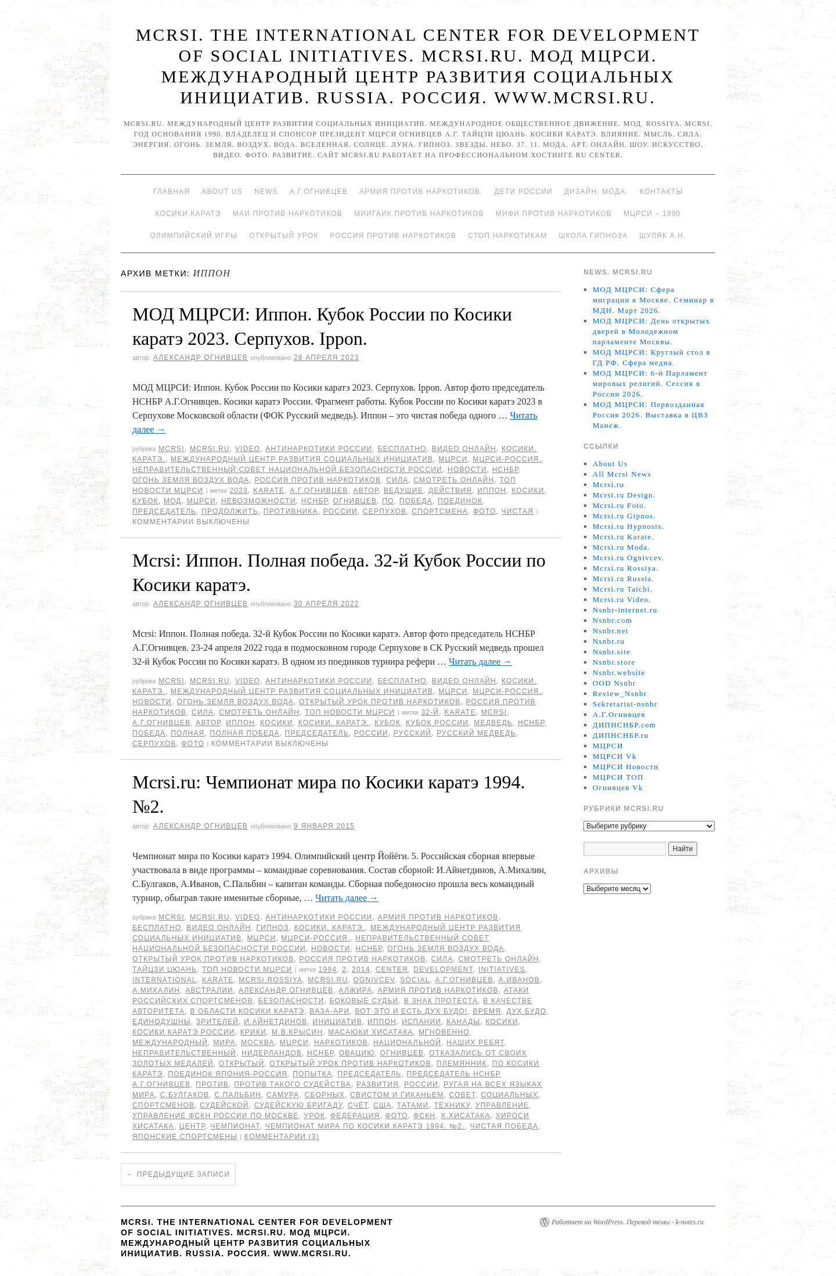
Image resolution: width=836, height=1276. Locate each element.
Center (392, 969)
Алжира (355, 990)
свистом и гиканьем (397, 1095)
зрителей (217, 1022)
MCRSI (171, 449)
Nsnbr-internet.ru (625, 609)
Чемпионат (235, 1126)
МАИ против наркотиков (288, 214)
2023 (238, 490)
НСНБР (505, 470)
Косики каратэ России (183, 1032)
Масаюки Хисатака (370, 1032)
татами (413, 1105)
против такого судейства (292, 1084)
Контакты (661, 192)
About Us (222, 192)
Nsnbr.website (619, 672)
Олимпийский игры (193, 236)
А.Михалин (156, 990)
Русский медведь (476, 733)
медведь (493, 723)
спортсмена (440, 511)
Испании (421, 1022)
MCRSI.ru (328, 980)
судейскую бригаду (298, 1105)
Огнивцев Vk (618, 787)
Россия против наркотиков (393, 236)
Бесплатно (401, 449)
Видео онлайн (464, 449)
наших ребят (475, 1043)
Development (443, 969)
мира (224, 1043)
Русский (412, 733)
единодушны (161, 1022)
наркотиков (341, 1043)
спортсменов (163, 1105)
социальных (509, 1095)
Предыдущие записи (178, 1174)
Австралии (209, 990)
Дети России (524, 192)
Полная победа (245, 733)
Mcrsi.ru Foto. (620, 505)
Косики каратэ (188, 214)
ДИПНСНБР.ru (621, 735)
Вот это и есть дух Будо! (411, 1011)
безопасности (291, 1001)
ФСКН (424, 1116)
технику (452, 1105)
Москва (258, 1043)
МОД (173, 501)
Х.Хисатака (465, 1116)
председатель (164, 511)
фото (484, 511)
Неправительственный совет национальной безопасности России (287, 470)
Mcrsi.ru (210, 449)
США (382, 1105)
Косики (527, 490)
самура (282, 1095)
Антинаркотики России (318, 449)
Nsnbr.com (612, 620)
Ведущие (403, 490)
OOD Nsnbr (614, 683)
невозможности (258, 501)
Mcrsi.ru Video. (622, 599)
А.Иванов (519, 980)
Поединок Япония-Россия (228, 1074)
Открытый (241, 1063)
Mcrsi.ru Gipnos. (624, 515)
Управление (502, 1105)
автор (366, 490)
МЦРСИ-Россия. (507, 459)
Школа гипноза (593, 236)
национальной (407, 1043)
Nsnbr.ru (609, 641)
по (388, 501)
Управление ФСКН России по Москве (215, 1116)
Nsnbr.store (614, 662)
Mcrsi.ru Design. (624, 495)
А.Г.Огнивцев (319, 192)
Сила (397, 480)
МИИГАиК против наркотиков (419, 214)
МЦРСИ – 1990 (652, 214)
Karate (268, 490)
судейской (224, 1105)
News (266, 192)
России (340, 511)
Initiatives (501, 969)
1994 (328, 969)
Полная (187, 733)
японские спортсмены (184, 1137)
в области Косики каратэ (247, 1011)
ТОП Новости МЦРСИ (350, 712)
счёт (358, 1105)
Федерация (355, 1116)
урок (314, 1116)
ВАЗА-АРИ (329, 1011)
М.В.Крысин (297, 1032)
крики (253, 1032)
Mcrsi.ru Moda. (621, 547)
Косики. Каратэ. (333, 723)
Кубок (145, 501)
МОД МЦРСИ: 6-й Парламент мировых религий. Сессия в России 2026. (650, 383)
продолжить (229, 511)
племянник (462, 1063)
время (487, 1011)
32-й (430, 712)
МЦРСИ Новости (626, 766)
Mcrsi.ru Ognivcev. (629, 557)
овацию (357, 1053)
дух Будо (526, 1011)
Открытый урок (283, 236)
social (415, 980)
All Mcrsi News (622, 474)
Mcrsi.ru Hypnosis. (628, 526)
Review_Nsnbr (620, 693)
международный (170, 1043)
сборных (325, 1095)
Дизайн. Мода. (596, 192)
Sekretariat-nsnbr (625, 704)
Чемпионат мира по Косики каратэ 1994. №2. (365, 1126)
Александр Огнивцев (200, 358)
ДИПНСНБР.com (624, 724)
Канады (463, 1022)
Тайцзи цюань (164, 969)
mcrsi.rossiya (270, 980)
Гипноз (272, 928)
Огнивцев (355, 501)
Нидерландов (272, 1053)
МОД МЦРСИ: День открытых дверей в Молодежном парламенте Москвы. (651, 331)
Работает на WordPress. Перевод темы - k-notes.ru (628, 1222)
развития (377, 1084)
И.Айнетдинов (275, 1022)
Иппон (491, 490)
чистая (518, 511)
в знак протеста (440, 1001)
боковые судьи (364, 1001)
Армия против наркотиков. (421, 192)
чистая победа (504, 1126)
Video (247, 449)
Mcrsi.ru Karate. (623, 536)
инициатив (337, 1022)
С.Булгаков (185, 1095)
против (212, 1084)
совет (462, 1095)
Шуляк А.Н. (662, 236)
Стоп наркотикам (507, 236)
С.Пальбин (237, 1095)
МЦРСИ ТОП (618, 777)
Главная (171, 192)
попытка (312, 1074)
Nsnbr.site (611, 651)
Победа (416, 501)
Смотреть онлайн (453, 480)
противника (291, 511)
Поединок (460, 501)
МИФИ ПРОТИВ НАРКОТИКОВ (554, 214)
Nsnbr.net (611, 630)
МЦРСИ (452, 459)
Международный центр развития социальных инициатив (302, 459)
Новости (467, 470)
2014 (361, 969)
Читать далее (480, 661)
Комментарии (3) (281, 1137)
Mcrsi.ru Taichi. (623, 589)
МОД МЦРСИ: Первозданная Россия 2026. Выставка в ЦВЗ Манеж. (650, 415)
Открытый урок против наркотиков (379, 702)
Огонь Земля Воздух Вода (190, 480)
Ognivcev (374, 980)
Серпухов (384, 511)
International (164, 980)
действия (450, 490)
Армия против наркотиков (437, 917)
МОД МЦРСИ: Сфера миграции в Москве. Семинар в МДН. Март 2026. (654, 300)
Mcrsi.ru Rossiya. (626, 568)
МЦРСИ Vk (615, 756)
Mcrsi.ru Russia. (623, 578)
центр (192, 1126)
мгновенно (444, 1032)
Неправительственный (184, 1053)
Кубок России (437, 723)
